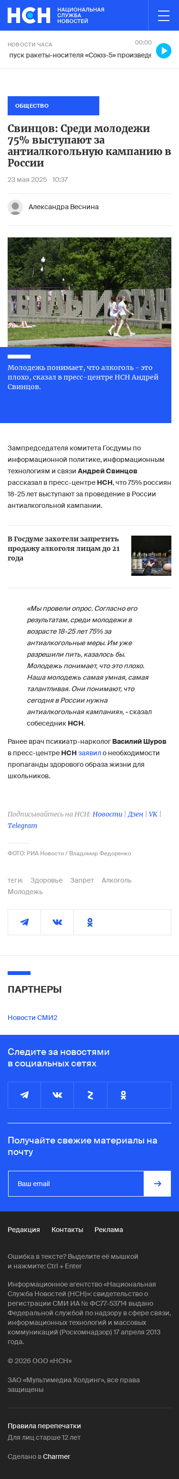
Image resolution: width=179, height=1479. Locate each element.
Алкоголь (117, 880)
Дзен (135, 814)
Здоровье (47, 880)
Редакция (24, 1229)
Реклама (109, 1229)
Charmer (56, 1456)
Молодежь (25, 891)
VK (153, 814)
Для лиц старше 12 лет (44, 1437)
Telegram (22, 825)
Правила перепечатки (44, 1426)
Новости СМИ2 (32, 1017)
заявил (89, 753)
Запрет (82, 880)
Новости (107, 814)
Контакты (67, 1229)
